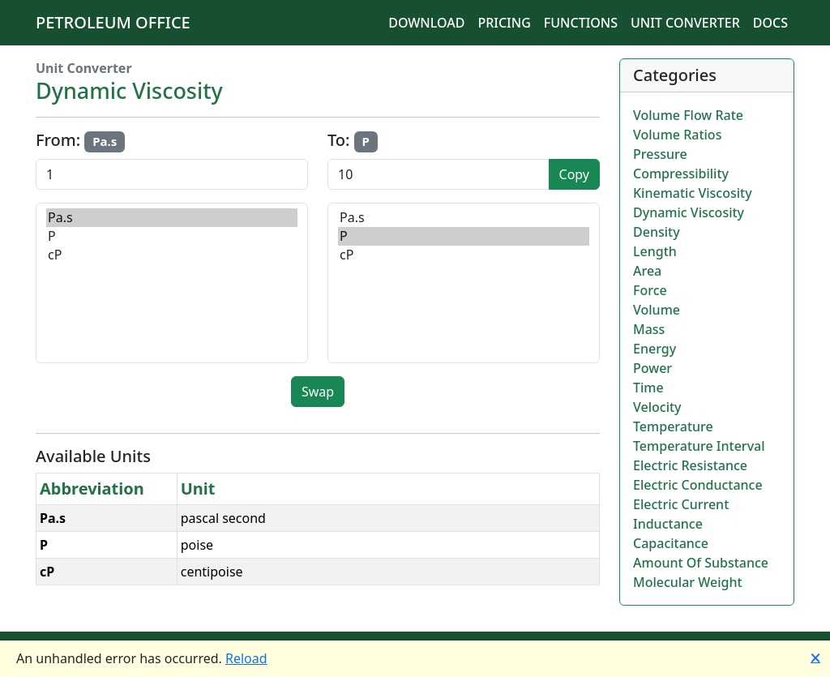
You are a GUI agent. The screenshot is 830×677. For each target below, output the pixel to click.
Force (650, 290)
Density (656, 232)
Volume (656, 310)
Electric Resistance (690, 465)
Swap (318, 392)
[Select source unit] (172, 283)
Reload (246, 658)
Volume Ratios (677, 135)
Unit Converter (685, 23)
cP (171, 255)
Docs (770, 23)
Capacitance (670, 543)
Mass (649, 329)
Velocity (657, 407)
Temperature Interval (699, 446)
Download (426, 23)
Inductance (668, 524)
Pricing (503, 23)
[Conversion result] (438, 174)
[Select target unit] (463, 283)
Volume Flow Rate (688, 115)
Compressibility (681, 173)
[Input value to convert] (172, 174)
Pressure (660, 154)
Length (655, 251)
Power (652, 368)
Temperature (673, 426)
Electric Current (681, 504)
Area (647, 271)
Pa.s (171, 217)
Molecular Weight (687, 582)
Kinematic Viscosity (692, 193)
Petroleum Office (113, 22)
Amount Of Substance (700, 563)
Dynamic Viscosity (688, 212)
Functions (581, 23)
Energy (654, 349)
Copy (574, 174)
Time (648, 387)
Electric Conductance (698, 485)
